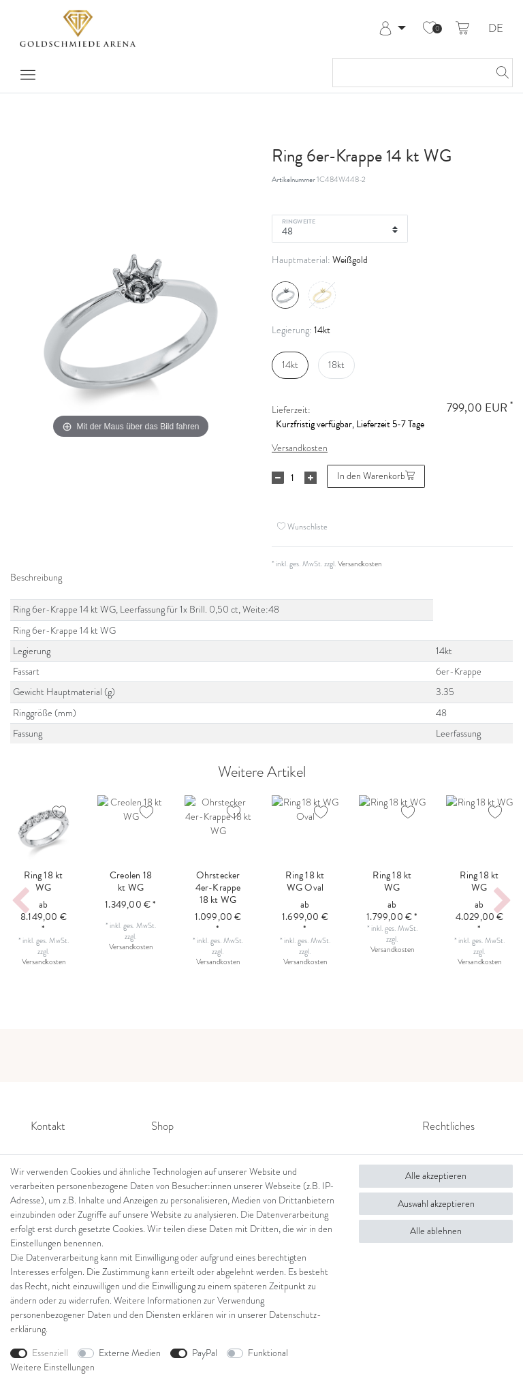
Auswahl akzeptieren (436, 1203)
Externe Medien (130, 1353)
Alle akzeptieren (435, 1175)
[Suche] (498, 73)
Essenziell (50, 1353)
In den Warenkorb (376, 476)
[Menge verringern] (278, 478)
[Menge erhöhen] (310, 478)
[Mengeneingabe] (292, 478)
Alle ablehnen (436, 1231)
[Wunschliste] (429, 28)
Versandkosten (300, 448)
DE (495, 29)
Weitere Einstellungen (52, 1367)
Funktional (268, 1353)
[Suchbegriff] (409, 73)
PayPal (204, 1353)
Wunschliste (302, 526)
